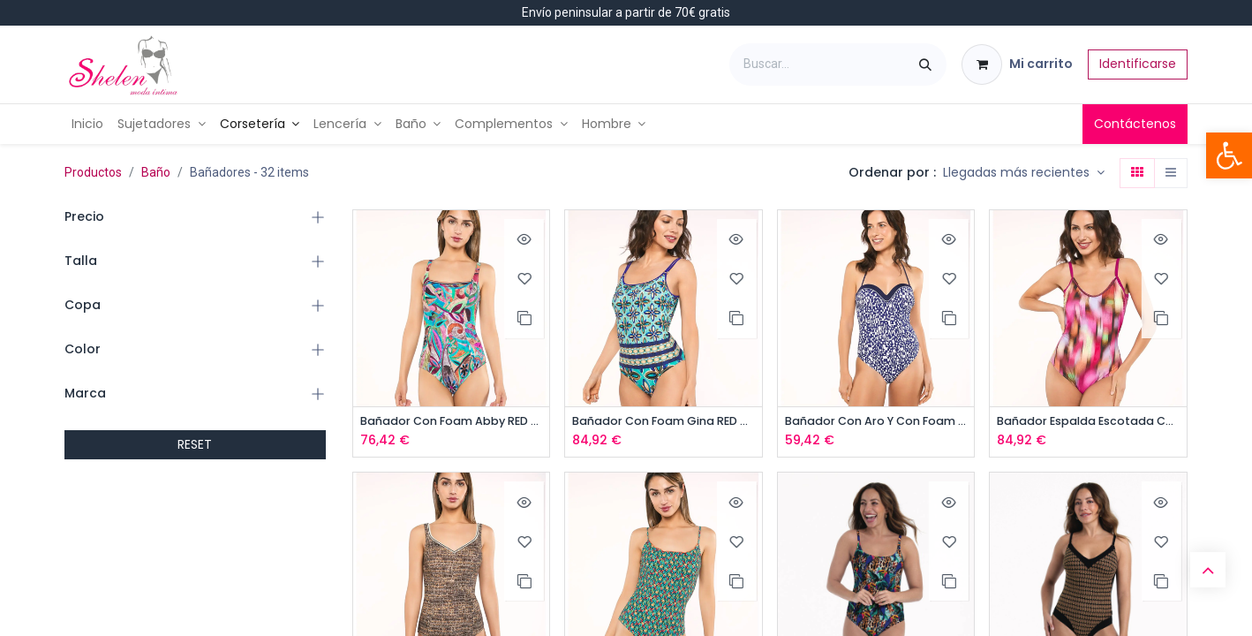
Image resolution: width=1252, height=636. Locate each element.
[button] (1023, 173)
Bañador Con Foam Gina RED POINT (663, 421)
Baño (155, 172)
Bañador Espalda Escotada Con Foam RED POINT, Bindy (1088, 421)
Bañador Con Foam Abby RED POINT (451, 421)
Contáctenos (1135, 123)
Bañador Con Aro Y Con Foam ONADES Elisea (876, 421)
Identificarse (1137, 63)
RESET (194, 444)
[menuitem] (87, 124)
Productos (93, 172)
